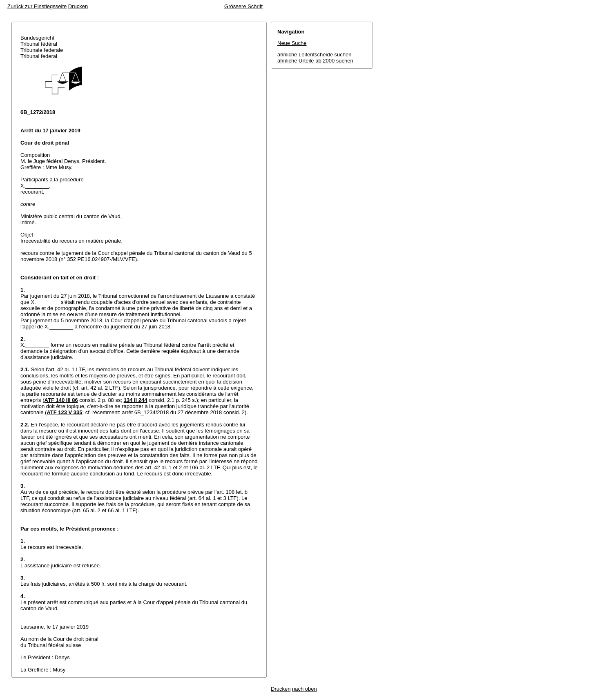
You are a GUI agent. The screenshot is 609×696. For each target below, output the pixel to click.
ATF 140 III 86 (61, 400)
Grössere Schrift (243, 6)
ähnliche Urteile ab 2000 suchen (315, 61)
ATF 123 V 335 (64, 412)
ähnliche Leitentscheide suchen (314, 54)
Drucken (78, 6)
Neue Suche (292, 43)
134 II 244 (135, 400)
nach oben (304, 689)
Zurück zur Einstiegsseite (37, 6)
